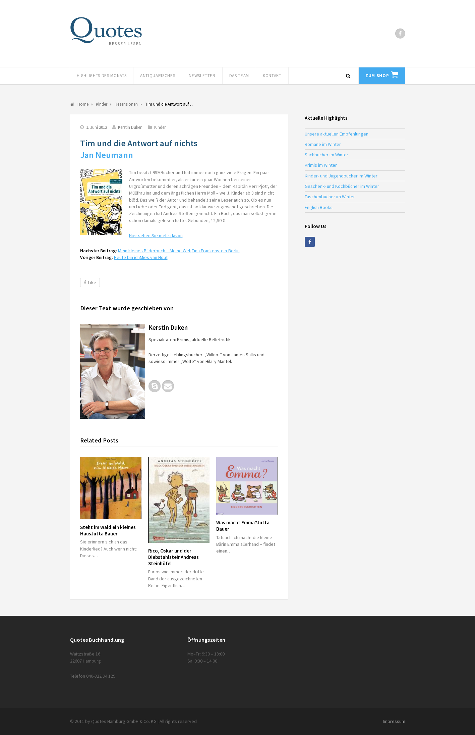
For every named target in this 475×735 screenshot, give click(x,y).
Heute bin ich (141, 257)
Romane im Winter (323, 144)
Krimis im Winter (321, 165)
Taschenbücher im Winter (330, 197)
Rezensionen (126, 104)
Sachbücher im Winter (326, 155)
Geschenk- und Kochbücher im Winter (342, 186)
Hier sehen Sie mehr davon (156, 235)
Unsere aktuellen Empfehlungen (336, 134)
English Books (319, 207)
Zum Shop (377, 75)
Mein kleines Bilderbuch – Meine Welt (179, 251)
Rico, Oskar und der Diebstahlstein (173, 557)
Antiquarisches (157, 75)
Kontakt (272, 75)
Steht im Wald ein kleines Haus (108, 530)
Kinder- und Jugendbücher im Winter (341, 176)
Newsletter (202, 75)
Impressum (394, 721)
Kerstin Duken (130, 127)
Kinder (160, 127)
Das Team (239, 75)
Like (90, 282)
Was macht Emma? (243, 525)
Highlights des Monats (102, 75)
